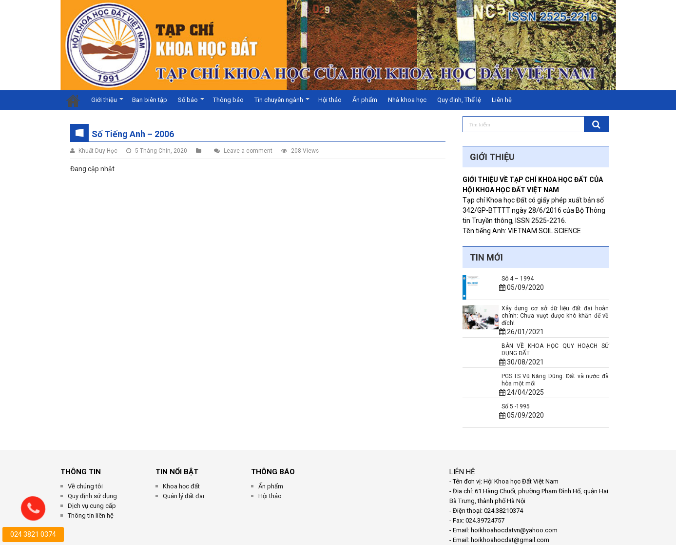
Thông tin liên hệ (91, 515)
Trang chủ (73, 100)
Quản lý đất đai (183, 496)
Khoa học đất (181, 486)
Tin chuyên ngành (278, 99)
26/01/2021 (521, 332)
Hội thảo (330, 99)
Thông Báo (273, 471)
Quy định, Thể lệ (459, 99)
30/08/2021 (521, 362)
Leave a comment (248, 150)
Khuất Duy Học (97, 150)
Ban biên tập (149, 99)
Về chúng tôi (85, 486)
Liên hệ (502, 99)
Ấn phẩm (364, 99)
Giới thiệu (104, 99)
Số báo (188, 99)
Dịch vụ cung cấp (92, 505)
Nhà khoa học (407, 99)
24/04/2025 (521, 392)
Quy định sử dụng (92, 496)
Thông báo (228, 99)
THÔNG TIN (80, 471)
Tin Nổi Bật (176, 471)
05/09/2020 (521, 287)
